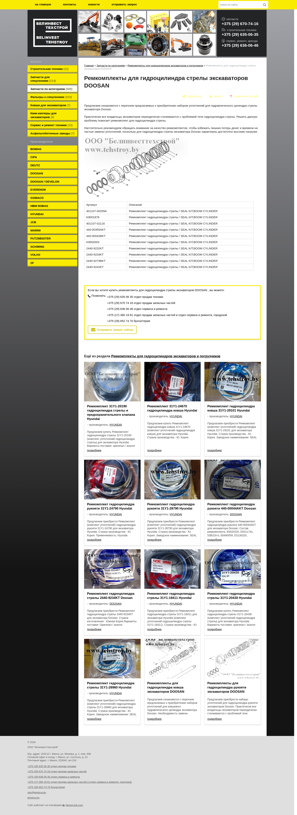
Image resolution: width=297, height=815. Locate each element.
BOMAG (35, 149)
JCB (33, 222)
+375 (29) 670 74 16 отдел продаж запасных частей (141, 303)
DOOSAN (36, 173)
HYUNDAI (36, 214)
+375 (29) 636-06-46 (240, 45)
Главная (89, 65)
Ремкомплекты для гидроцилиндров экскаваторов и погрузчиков (165, 65)
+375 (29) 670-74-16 (240, 23)
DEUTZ (35, 165)
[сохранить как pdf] (244, 96)
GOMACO (37, 197)
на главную (43, 4)
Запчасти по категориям (111, 65)
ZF (32, 263)
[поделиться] (192, 96)
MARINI (35, 230)
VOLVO (35, 254)
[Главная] (52, 33)
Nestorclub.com (74, 805)
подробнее (94, 450)
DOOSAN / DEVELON (44, 181)
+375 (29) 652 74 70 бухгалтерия (128, 321)
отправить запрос (124, 4)
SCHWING (37, 246)
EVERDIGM (38, 189)
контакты (69, 4)
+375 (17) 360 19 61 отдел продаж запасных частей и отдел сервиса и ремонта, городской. (167, 315)
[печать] (216, 96)
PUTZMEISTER (40, 238)
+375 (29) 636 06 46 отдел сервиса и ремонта (137, 308)
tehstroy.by (34, 797)
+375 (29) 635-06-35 (240, 34)
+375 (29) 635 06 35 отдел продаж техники (135, 296)
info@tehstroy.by (37, 792)
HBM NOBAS (39, 205)
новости (94, 4)
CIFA (33, 157)
